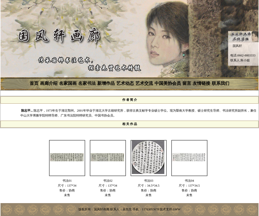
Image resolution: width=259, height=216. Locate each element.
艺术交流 (144, 83)
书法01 (67, 180)
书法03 (148, 180)
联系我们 (220, 83)
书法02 (107, 180)
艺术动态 (125, 83)
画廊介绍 (49, 83)
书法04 (189, 180)
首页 (34, 83)
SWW (177, 209)
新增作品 (106, 83)
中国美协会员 (168, 83)
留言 (186, 83)
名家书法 (87, 83)
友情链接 (201, 83)
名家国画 (68, 83)
